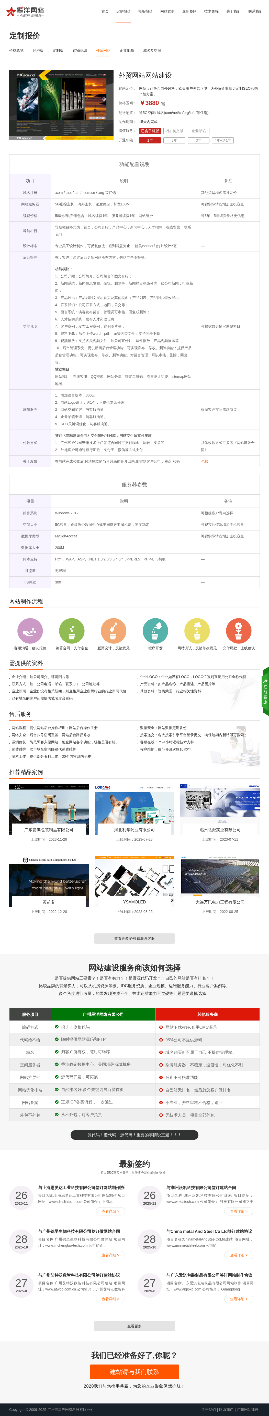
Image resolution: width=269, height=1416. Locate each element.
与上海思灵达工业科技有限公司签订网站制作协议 (83, 1187)
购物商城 (80, 50)
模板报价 (145, 11)
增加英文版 (174, 131)
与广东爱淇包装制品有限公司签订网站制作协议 (209, 1275)
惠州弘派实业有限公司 (220, 830)
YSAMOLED (134, 902)
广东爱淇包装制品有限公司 (48, 830)
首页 (105, 11)
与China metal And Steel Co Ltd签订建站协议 (209, 1231)
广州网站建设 (248, 1410)
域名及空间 (152, 50)
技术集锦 (211, 11)
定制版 (58, 50)
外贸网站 (103, 50)
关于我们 (233, 11)
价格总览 (16, 50)
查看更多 (134, 1326)
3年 (198, 140)
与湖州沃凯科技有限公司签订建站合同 (201, 1187)
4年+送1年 (223, 140)
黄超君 (49, 902)
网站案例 (167, 11)
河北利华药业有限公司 (134, 830)
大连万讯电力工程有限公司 (220, 902)
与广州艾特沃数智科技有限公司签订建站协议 (79, 1275)
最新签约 (189, 11)
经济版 (38, 50)
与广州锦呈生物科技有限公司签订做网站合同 (79, 1231)
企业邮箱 (127, 50)
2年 (174, 140)
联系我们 (255, 11)
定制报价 (123, 11)
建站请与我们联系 (134, 1371)
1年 (150, 140)
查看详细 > (110, 1211)
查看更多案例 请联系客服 (134, 938)
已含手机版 (150, 131)
